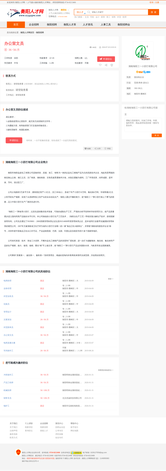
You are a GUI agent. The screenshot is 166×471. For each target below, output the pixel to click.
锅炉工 (6, 406)
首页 (15, 24)
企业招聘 (34, 24)
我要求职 (29, 427)
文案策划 (7, 320)
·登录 (151, 2)
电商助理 (7, 281)
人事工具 (106, 24)
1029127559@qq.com (98, 452)
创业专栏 (59, 438)
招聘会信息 (60, 427)
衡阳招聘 (52, 24)
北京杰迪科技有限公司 (72, 398)
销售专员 (7, 398)
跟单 (103, 17)
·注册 (157, 2)
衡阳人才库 (70, 24)
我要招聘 (44, 427)
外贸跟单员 (8, 327)
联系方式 (13, 438)
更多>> (110, 279)
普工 (108, 17)
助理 (124, 17)
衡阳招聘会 (124, 24)
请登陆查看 (18, 84)
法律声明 (13, 431)
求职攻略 (59, 434)
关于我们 (13, 427)
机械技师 (7, 390)
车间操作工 (8, 351)
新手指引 (74, 427)
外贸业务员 (8, 296)
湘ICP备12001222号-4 (30, 461)
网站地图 (74, 431)
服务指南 (13, 434)
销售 (114, 17)
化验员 (6, 304)
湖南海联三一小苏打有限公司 (143, 66)
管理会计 (7, 312)
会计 (97, 17)
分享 (99, 149)
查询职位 (29, 431)
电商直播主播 (9, 343)
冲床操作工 (8, 375)
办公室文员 (8, 335)
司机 (92, 17)
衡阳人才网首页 (27, 32)
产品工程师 (8, 383)
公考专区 (59, 431)
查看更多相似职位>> (105, 370)
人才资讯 (88, 24)
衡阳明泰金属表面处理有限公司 (76, 375)
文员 (87, 17)
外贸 (119, 17)
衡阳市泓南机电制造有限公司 (75, 406)
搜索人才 (44, 431)
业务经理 (7, 288)
